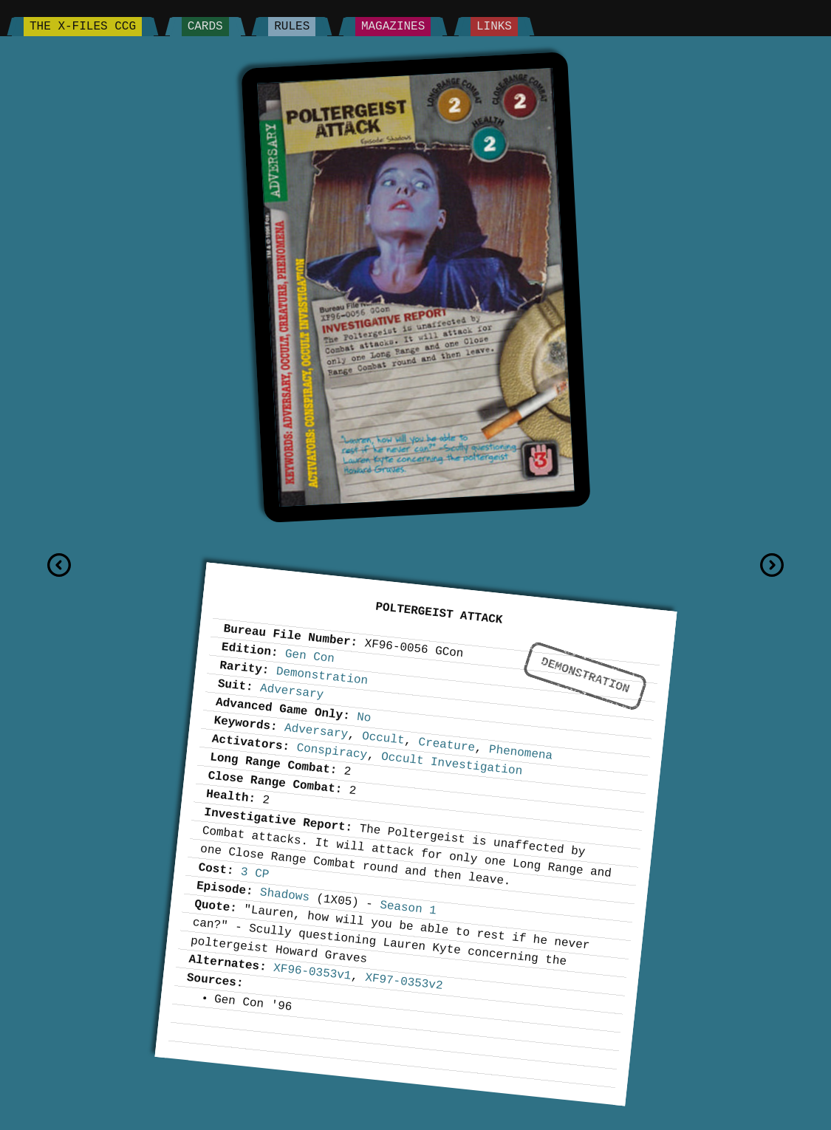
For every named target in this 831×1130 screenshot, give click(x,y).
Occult (383, 738)
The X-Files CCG (83, 26)
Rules (292, 26)
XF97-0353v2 (403, 982)
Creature (446, 745)
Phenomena (520, 753)
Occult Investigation (451, 764)
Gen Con (309, 656)
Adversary (291, 692)
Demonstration (585, 675)
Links (494, 26)
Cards (205, 26)
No (364, 717)
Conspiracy (331, 751)
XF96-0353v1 (312, 972)
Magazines (393, 26)
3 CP (255, 873)
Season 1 (408, 907)
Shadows (284, 895)
